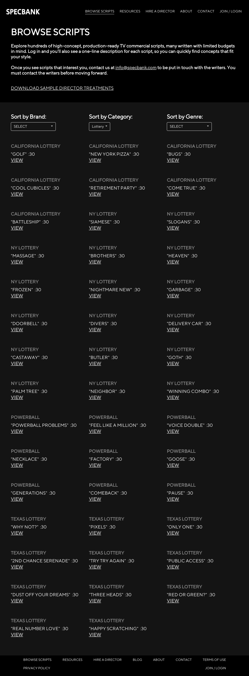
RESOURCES (130, 11)
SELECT (32, 126)
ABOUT (186, 11)
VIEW (17, 160)
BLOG (137, 660)
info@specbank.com (135, 67)
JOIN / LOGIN (231, 11)
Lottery (98, 126)
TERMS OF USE (214, 660)
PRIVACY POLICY (36, 668)
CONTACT (206, 11)
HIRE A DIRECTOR (160, 11)
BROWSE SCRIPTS (99, 11)
